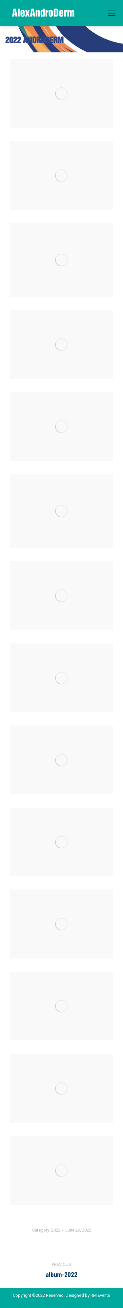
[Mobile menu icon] (111, 13)
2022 (55, 1230)
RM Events (100, 1295)
